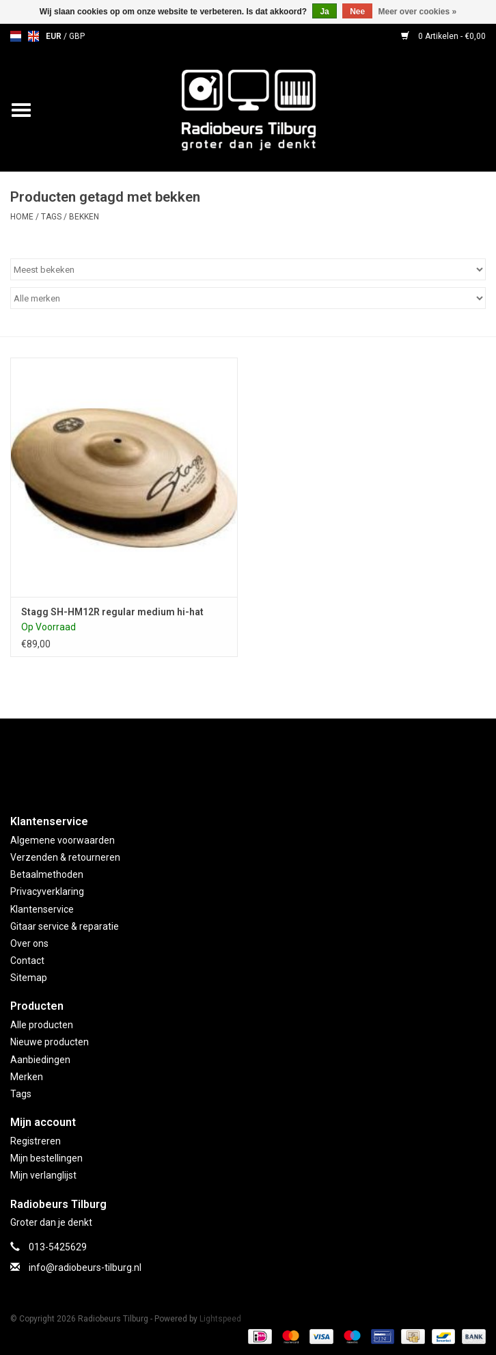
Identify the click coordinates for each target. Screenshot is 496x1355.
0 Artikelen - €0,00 (443, 36)
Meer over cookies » (417, 11)
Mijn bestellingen (46, 1158)
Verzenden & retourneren (65, 857)
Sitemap (28, 977)
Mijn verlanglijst (43, 1175)
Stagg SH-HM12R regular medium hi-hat (112, 611)
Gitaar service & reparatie (64, 926)
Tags (51, 217)
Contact (27, 960)
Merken (26, 1076)
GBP (77, 36)
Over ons (29, 943)
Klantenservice (42, 909)
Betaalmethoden (46, 874)
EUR (55, 36)
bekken (84, 217)
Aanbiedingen (40, 1059)
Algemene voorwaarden (62, 840)
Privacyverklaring (47, 891)
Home (21, 217)
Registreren (35, 1141)
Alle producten (41, 1024)
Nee (357, 11)
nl (15, 36)
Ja (324, 11)
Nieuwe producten (49, 1041)
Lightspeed (220, 1319)
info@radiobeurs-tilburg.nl (85, 1267)
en (33, 36)
